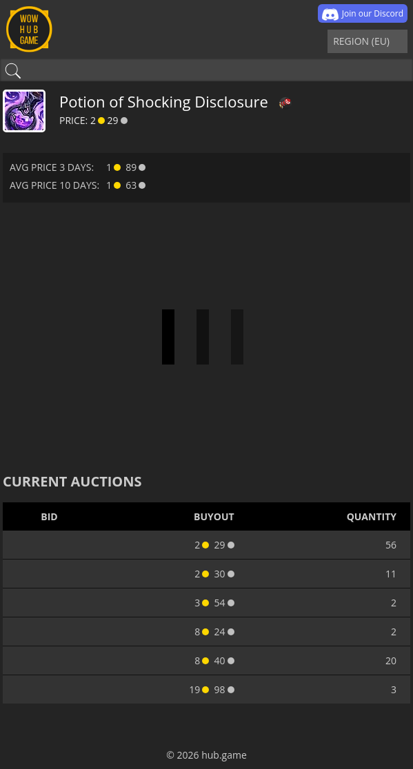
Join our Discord (362, 14)
